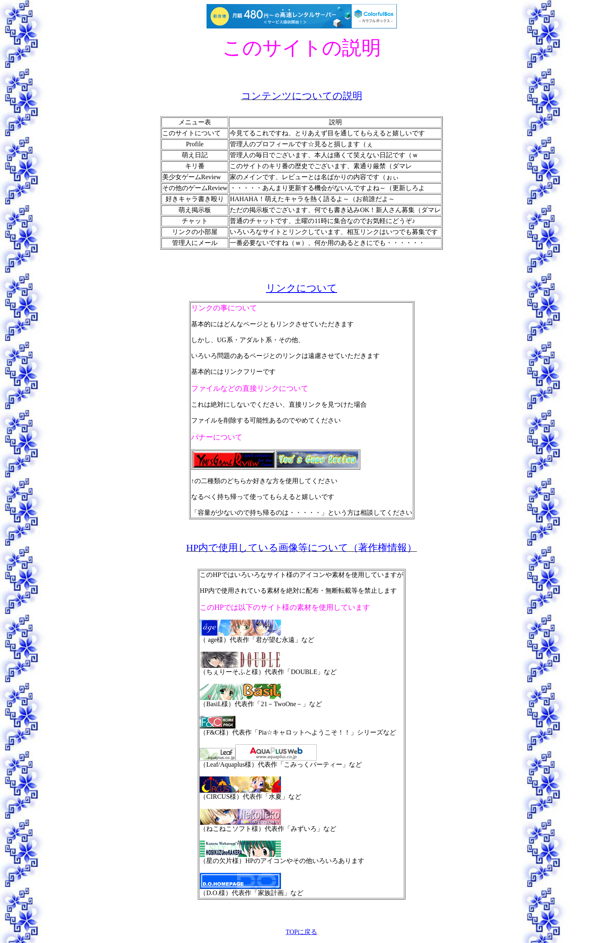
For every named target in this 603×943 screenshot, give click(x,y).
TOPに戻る (302, 931)
